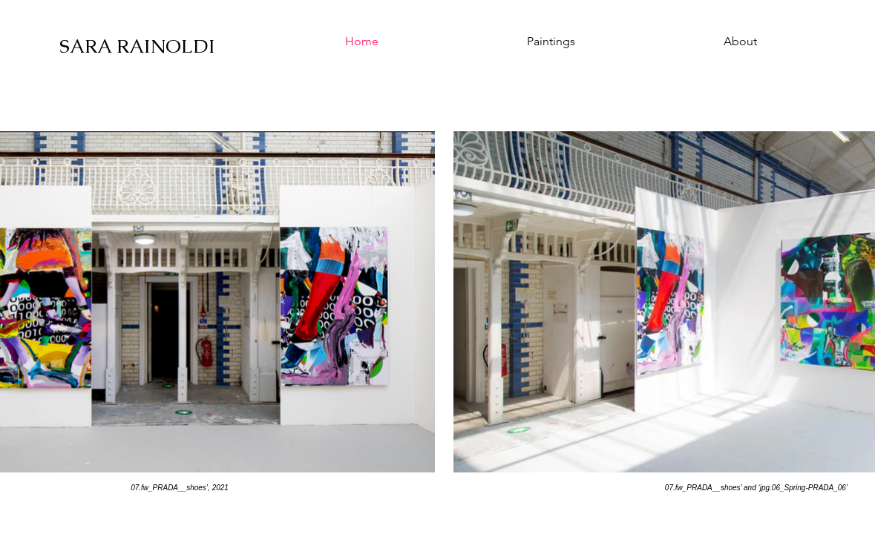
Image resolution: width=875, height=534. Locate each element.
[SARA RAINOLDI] (140, 46)
